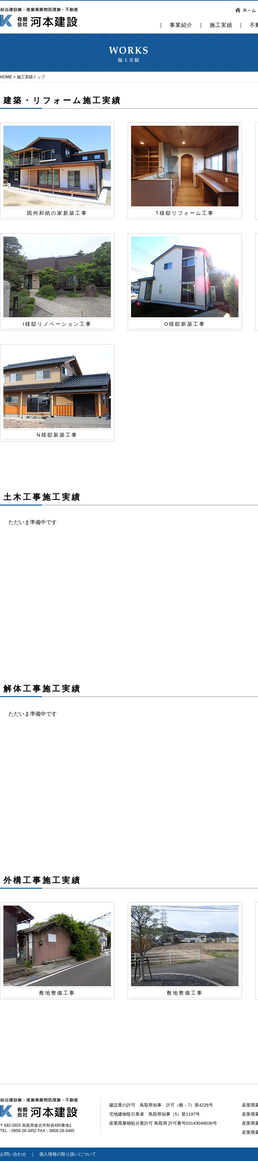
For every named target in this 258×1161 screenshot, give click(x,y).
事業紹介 (181, 25)
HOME (6, 77)
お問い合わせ (13, 1154)
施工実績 (221, 25)
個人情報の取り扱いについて (67, 1154)
